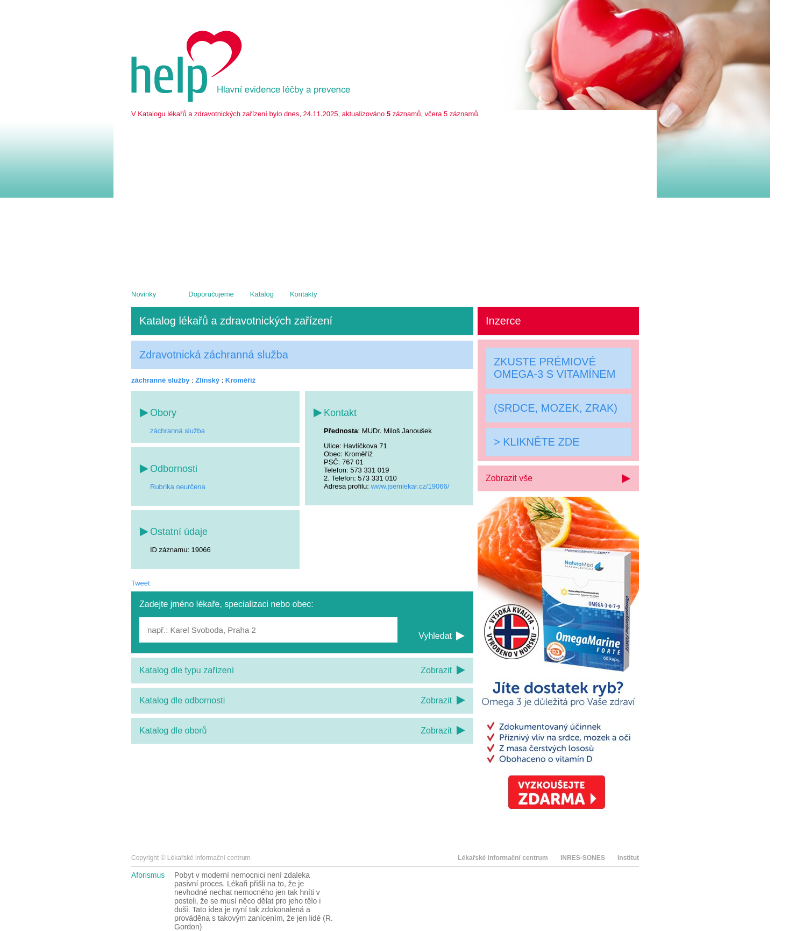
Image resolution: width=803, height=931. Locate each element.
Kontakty (303, 294)
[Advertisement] (385, 198)
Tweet (140, 583)
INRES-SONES (582, 858)
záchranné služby (160, 380)
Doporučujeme (211, 294)
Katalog (262, 294)
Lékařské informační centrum (503, 858)
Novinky (143, 294)
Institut (628, 858)
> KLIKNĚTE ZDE (537, 442)
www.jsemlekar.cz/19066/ (410, 486)
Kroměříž (240, 380)
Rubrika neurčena (177, 487)
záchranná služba (177, 431)
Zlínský (207, 380)
